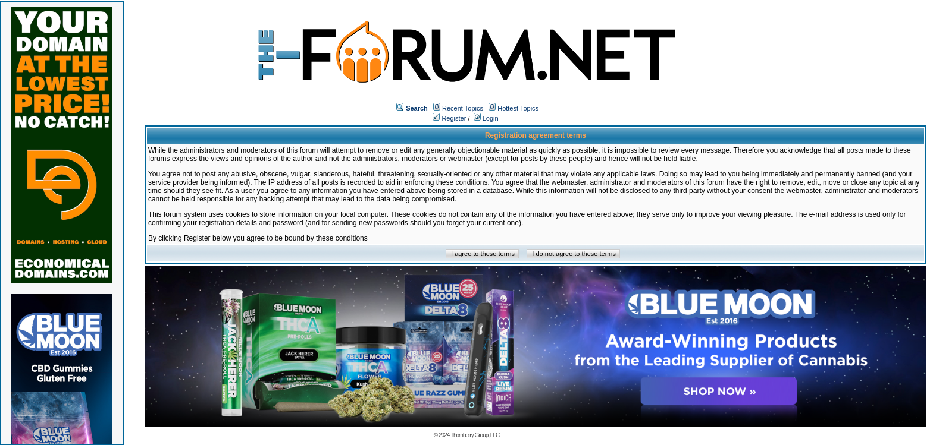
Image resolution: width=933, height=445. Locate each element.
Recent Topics (462, 108)
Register (449, 118)
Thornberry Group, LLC (474, 435)
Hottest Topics (517, 108)
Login (486, 118)
